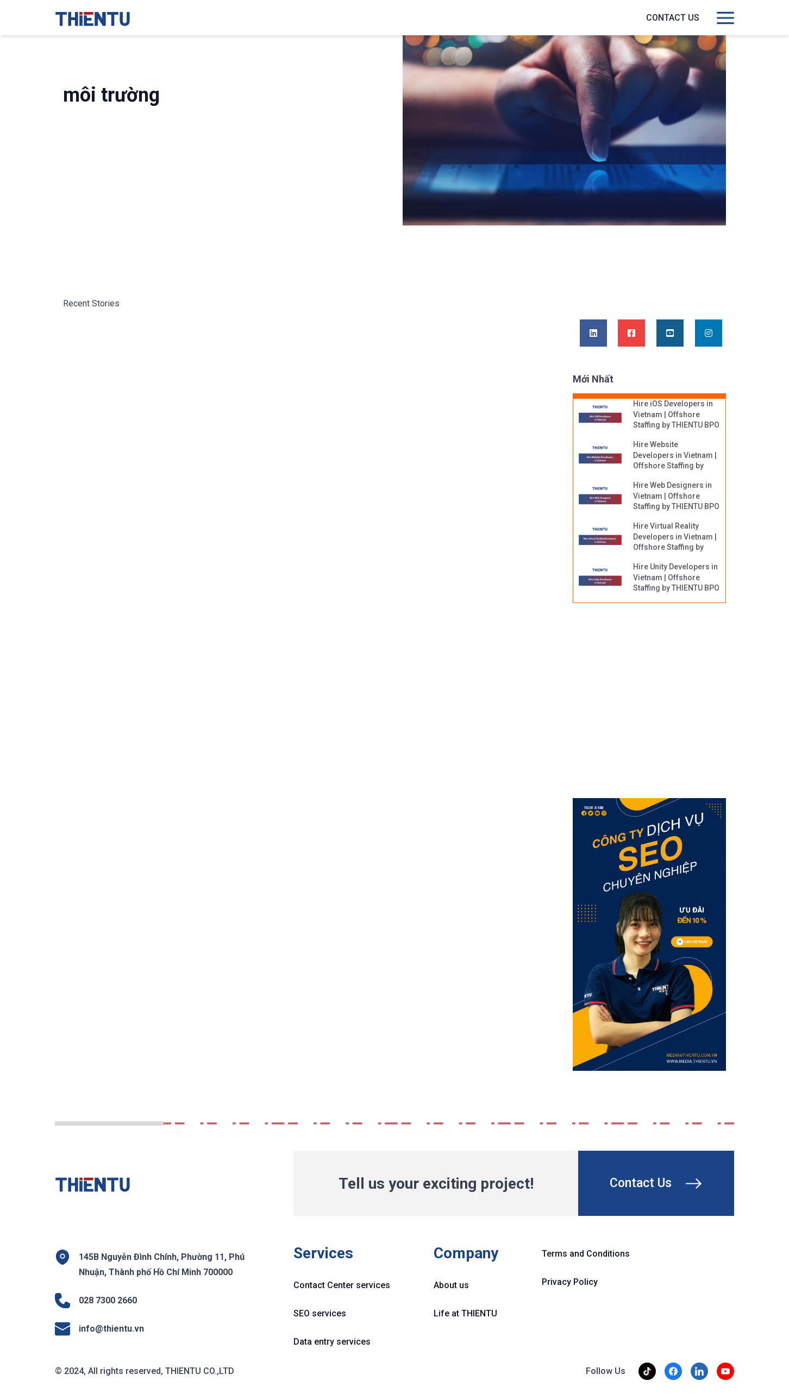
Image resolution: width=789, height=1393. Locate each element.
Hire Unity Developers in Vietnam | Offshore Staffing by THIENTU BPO (676, 577)
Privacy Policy (570, 1282)
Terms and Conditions (586, 1253)
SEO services (319, 1313)
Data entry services (332, 1341)
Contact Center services (341, 1285)
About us (451, 1285)
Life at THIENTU (465, 1313)
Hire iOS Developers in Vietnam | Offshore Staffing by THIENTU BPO (676, 414)
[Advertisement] (660, 706)
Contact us (672, 17)
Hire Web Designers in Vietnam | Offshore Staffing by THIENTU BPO (676, 496)
